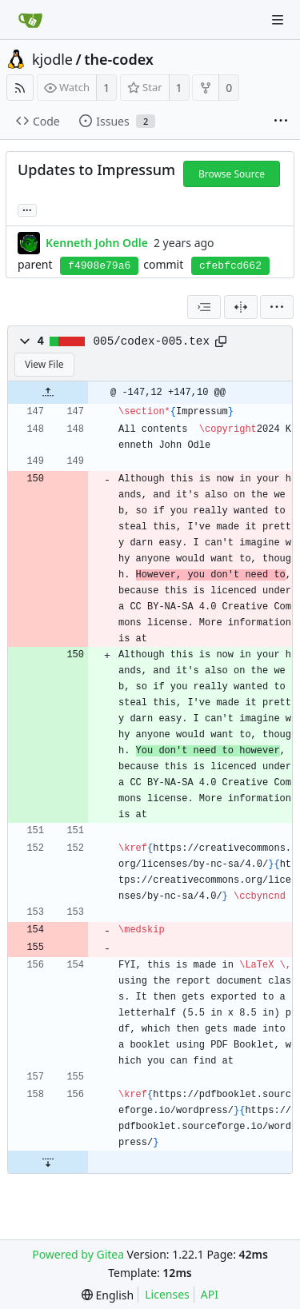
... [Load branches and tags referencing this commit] (27, 209)
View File (44, 364)
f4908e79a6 (99, 266)
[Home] (30, 20)
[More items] (281, 121)
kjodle (52, 59)
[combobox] (204, 307)
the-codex (119, 59)
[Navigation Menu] (277, 20)
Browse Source (231, 174)
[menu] (277, 307)
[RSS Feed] (20, 87)
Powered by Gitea (78, 1254)
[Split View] (241, 307)
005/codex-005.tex (152, 341)
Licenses (167, 1294)
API (209, 1294)
